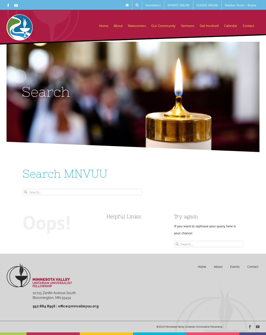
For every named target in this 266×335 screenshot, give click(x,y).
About (218, 267)
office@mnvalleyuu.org (78, 306)
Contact (252, 267)
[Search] (26, 192)
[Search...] (82, 192)
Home (202, 267)
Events (235, 267)
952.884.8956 (44, 306)
